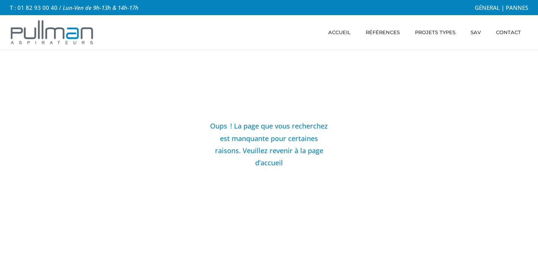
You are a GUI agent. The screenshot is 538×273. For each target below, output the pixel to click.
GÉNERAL (487, 7)
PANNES (517, 7)
